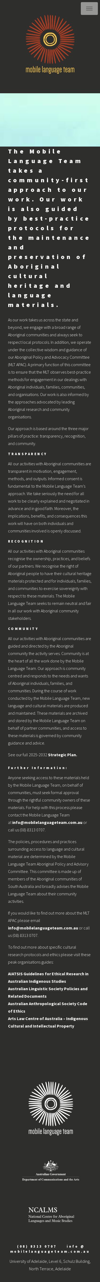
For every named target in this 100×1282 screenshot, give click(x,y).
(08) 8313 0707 (37, 1246)
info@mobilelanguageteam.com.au (47, 822)
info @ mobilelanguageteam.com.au (50, 1248)
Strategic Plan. (62, 754)
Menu (89, 8)
